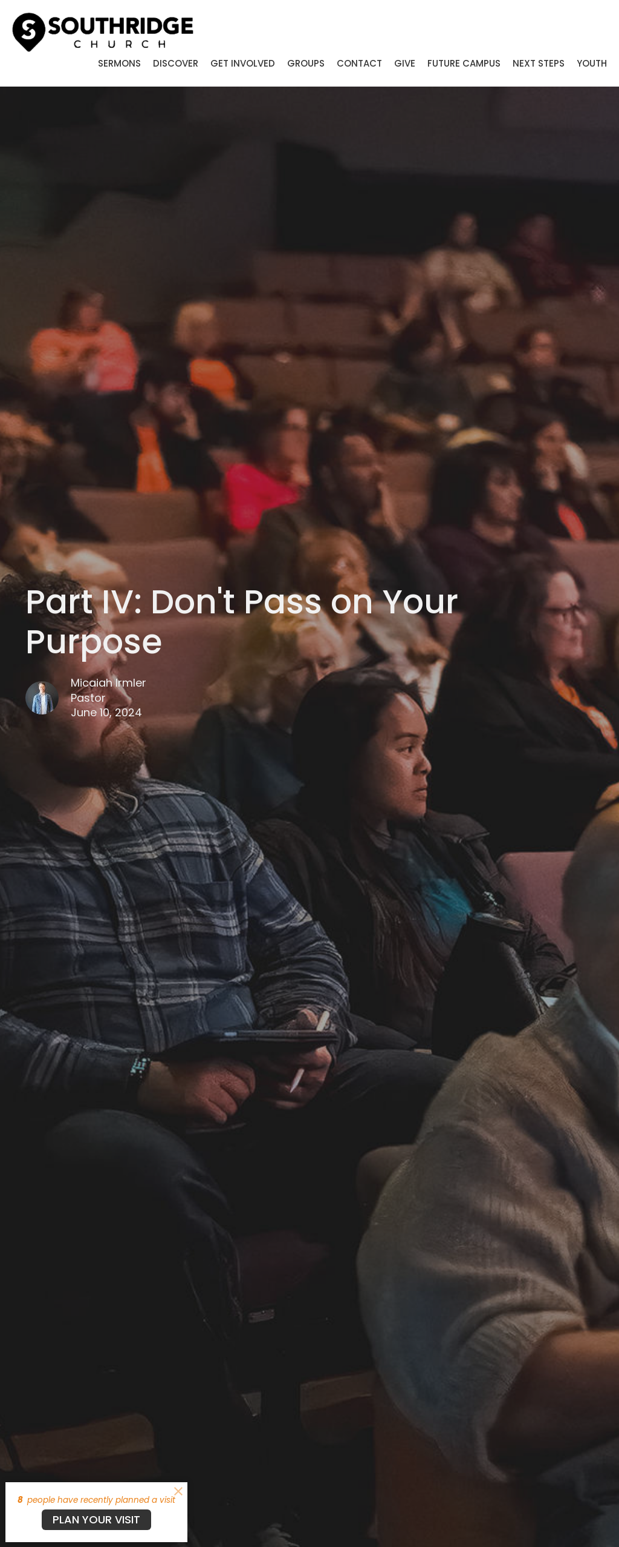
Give (404, 63)
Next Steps (539, 63)
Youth (592, 63)
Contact (359, 63)
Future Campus (464, 63)
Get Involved (242, 63)
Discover (175, 63)
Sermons (119, 63)
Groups (306, 63)
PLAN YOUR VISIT (96, 1519)
